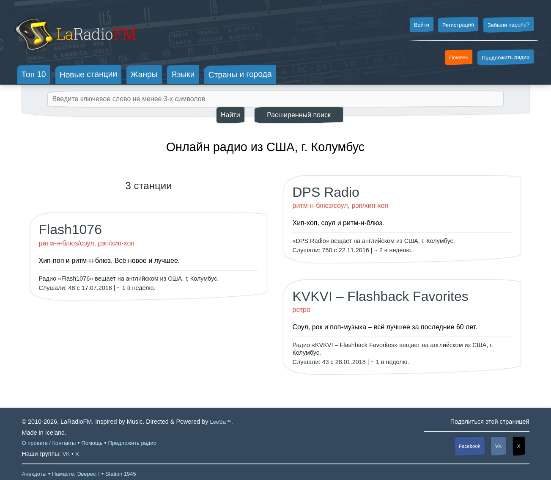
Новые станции (88, 74)
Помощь (91, 443)
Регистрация (458, 24)
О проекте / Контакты (49, 443)
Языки (183, 74)
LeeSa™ (220, 422)
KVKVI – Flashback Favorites (381, 296)
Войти (421, 25)
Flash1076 (70, 229)
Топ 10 (34, 74)
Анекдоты (34, 474)
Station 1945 (120, 474)
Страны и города (239, 74)
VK (498, 445)
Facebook (469, 446)
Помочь (459, 57)
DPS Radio (326, 192)
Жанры (144, 74)
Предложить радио (505, 57)
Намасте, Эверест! (76, 474)
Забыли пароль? (508, 24)
